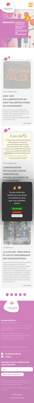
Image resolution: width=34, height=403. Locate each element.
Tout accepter (17, 208)
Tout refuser (17, 212)
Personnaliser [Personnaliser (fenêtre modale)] (17, 216)
